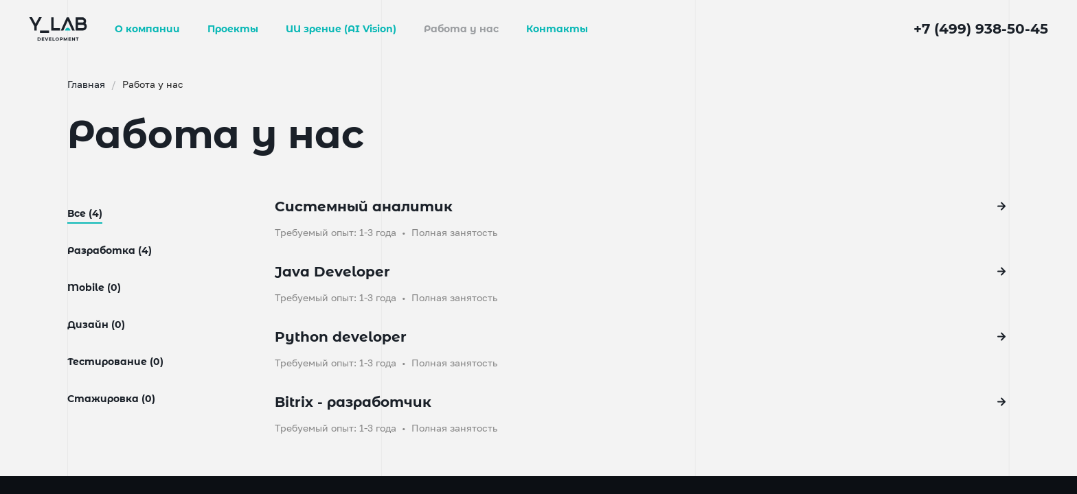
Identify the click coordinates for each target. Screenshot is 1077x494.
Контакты (557, 29)
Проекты (232, 29)
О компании (147, 29)
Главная (115, 84)
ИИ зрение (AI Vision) (341, 29)
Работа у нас (461, 29)
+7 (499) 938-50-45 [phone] (981, 29)
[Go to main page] (58, 28)
